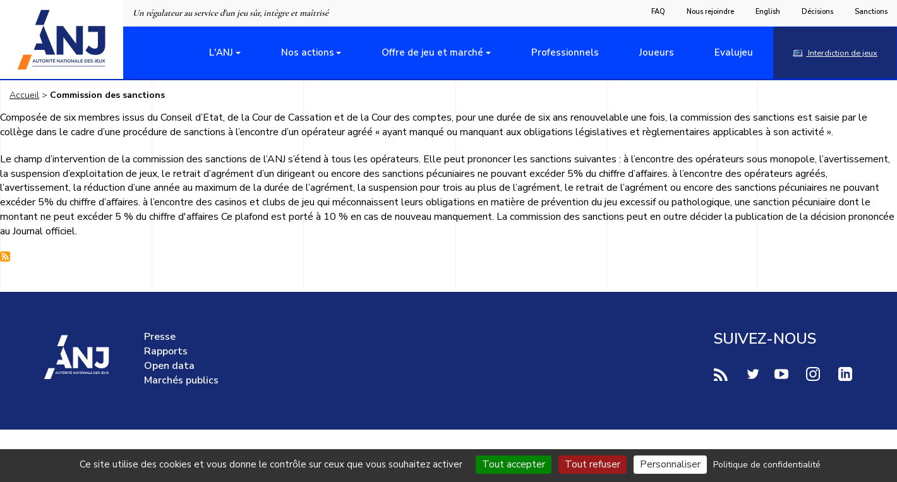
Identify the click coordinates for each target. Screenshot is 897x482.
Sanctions (871, 11)
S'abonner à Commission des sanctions (5, 256)
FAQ (658, 11)
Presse (160, 337)
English (768, 11)
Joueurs (656, 52)
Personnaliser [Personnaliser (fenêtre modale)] (670, 464)
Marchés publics (181, 380)
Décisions (817, 11)
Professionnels (565, 52)
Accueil (24, 95)
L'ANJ (221, 52)
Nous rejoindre (710, 11)
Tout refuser (592, 464)
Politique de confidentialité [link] (767, 465)
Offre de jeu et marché (432, 52)
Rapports (166, 351)
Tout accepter (513, 464)
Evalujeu (733, 52)
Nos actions (307, 52)
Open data (169, 366)
